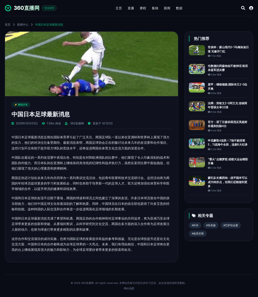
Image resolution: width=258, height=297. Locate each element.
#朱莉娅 (211, 225)
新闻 (167, 8)
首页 (7, 24)
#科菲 (195, 225)
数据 (179, 8)
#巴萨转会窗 (230, 225)
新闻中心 (22, 24)
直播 (131, 8)
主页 (118, 8)
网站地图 (129, 288)
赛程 (143, 8)
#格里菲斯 (198, 233)
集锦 (155, 8)
